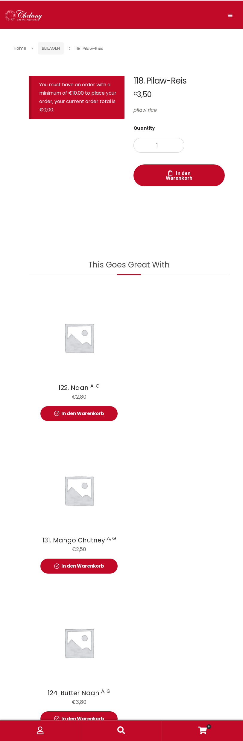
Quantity (144, 128)
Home (20, 48)
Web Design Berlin (194, 701)
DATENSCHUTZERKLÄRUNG (83, 660)
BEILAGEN (51, 48)
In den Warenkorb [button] (82, 413)
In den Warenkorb (179, 175)
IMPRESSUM (176, 660)
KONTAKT (137, 660)
